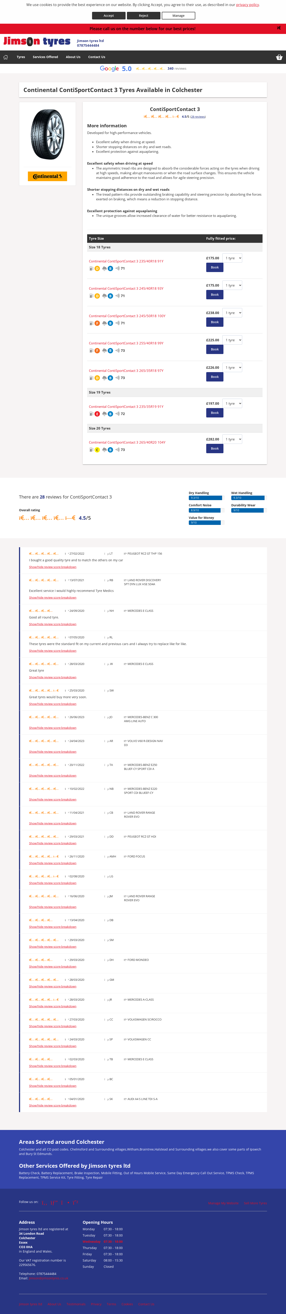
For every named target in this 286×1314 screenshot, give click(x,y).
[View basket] (279, 54)
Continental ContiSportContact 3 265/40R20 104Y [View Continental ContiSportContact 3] (127, 440)
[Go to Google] (54, 1200)
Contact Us (96, 54)
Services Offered (45, 54)
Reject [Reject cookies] (143, 13)
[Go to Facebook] (44, 1200)
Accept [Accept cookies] (109, 13)
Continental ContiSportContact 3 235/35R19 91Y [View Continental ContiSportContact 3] (126, 404)
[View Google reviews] (143, 66)
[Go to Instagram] (65, 1200)
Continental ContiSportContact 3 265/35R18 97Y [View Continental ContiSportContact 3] (126, 368)
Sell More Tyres (255, 1201)
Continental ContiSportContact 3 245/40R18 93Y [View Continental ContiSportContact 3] (126, 286)
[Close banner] (280, 25)
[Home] (5, 54)
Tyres (21, 54)
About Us (73, 54)
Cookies (127, 1301)
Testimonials (76, 1301)
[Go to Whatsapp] (75, 1200)
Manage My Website (223, 1201)
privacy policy (247, 4)
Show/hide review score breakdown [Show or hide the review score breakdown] (52, 564)
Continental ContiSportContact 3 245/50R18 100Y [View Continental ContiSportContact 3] (127, 313)
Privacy (96, 1301)
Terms (111, 1301)
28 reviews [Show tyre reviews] (198, 114)
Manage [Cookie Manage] (178, 13)
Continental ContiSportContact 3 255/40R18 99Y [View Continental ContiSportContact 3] (126, 341)
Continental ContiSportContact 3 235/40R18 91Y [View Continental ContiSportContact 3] (126, 258)
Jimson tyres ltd (30, 1301)
